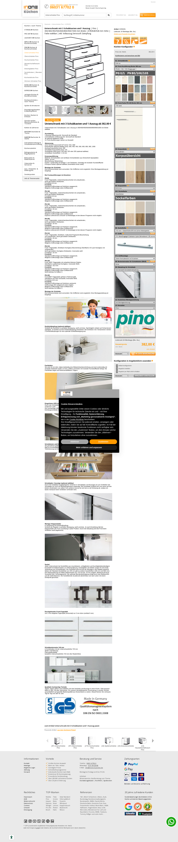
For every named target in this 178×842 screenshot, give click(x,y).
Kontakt (153, 2)
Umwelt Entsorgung (28, 809)
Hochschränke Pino (31, 60)
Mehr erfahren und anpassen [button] (89, 447)
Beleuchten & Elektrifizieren (29, 158)
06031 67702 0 (91, 763)
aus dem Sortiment (66, 730)
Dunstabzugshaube (86, 781)
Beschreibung (53, 120)
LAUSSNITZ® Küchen (32, 38)
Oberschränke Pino (31, 56)
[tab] (32, 25)
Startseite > (47, 24)
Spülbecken (107, 781)
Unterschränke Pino (31, 52)
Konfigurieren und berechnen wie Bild (127, 55)
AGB (25, 799)
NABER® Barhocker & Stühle (32, 138)
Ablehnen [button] (74, 442)
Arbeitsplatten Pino (31, 68)
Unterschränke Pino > (58, 24)
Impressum (28, 797)
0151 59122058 (93, 765)
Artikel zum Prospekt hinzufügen (124, 34)
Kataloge (27, 765)
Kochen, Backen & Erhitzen (31, 116)
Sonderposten (29, 174)
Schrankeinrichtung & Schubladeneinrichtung (33, 143)
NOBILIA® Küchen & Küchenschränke (31, 85)
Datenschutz (28, 803)
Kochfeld (98, 781)
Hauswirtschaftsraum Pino (32, 64)
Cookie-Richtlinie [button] (77, 419)
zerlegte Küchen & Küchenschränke (31, 95)
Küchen (30, 9)
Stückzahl (118, 354)
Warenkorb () (149, 15)
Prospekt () (121, 15)
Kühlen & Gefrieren (31, 128)
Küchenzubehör (30, 148)
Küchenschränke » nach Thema (31, 100)
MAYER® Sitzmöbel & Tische (32, 132)
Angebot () (132, 15)
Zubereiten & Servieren (29, 164)
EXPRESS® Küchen (31, 90)
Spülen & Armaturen (32, 105)
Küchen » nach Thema (32, 26)
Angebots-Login (29, 768)
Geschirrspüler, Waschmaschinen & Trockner (31, 122)
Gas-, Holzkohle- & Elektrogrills (31, 169)
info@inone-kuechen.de (94, 768)
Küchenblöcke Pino (31, 77)
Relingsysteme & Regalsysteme (30, 153)
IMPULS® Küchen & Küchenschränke (31, 42)
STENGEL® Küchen (31, 30)
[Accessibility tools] (11, 837)
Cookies (27, 805)
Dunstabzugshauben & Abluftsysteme (32, 110)
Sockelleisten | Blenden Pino (33, 73)
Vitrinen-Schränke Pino (32, 81)
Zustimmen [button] (103, 442)
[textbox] (85, 15)
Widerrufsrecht (29, 801)
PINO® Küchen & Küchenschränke (30, 48)
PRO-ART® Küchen (31, 34)
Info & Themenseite (32, 178)
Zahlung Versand (27, 771)
